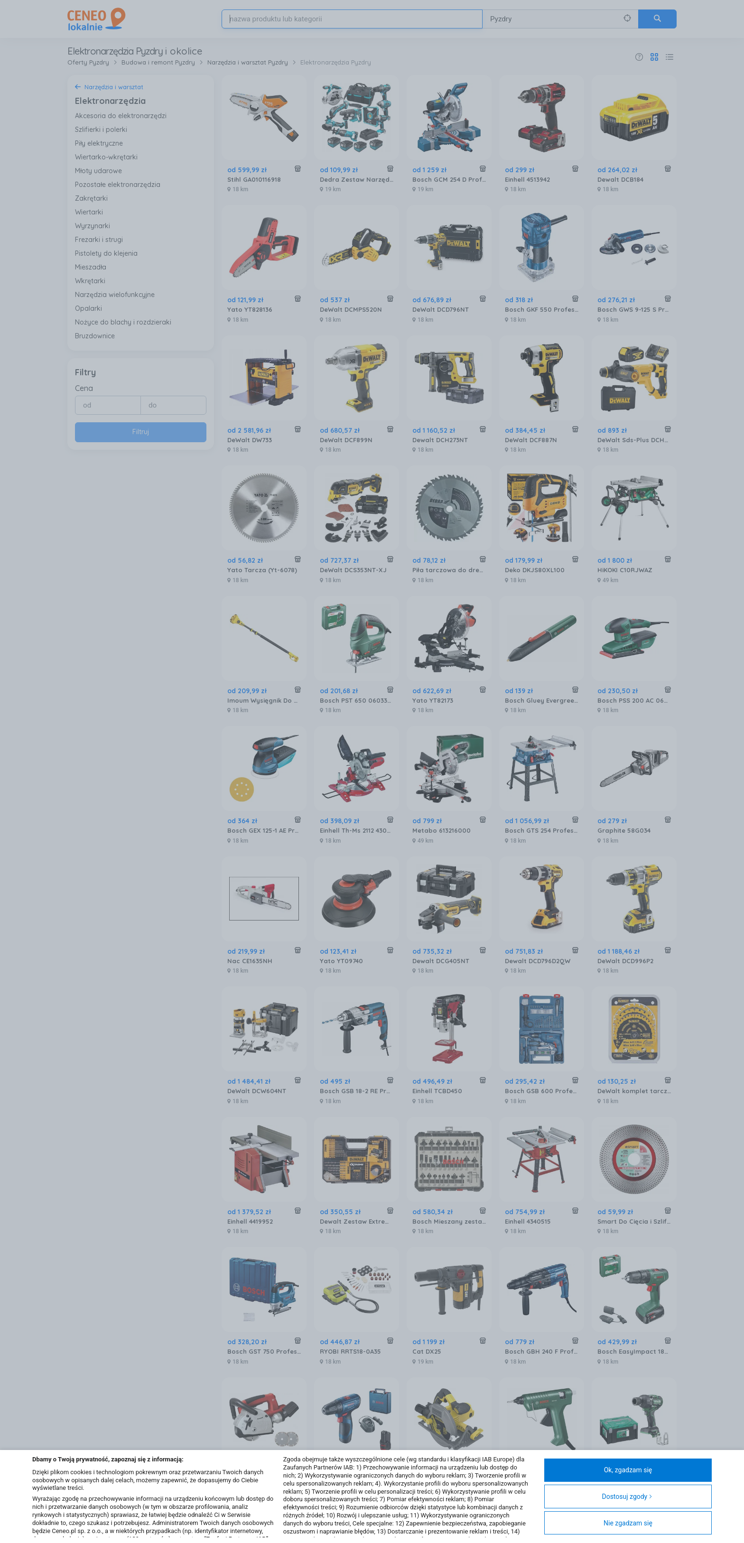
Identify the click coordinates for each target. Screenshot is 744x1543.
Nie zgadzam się (628, 1523)
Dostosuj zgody (627, 1496)
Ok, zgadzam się (628, 1470)
